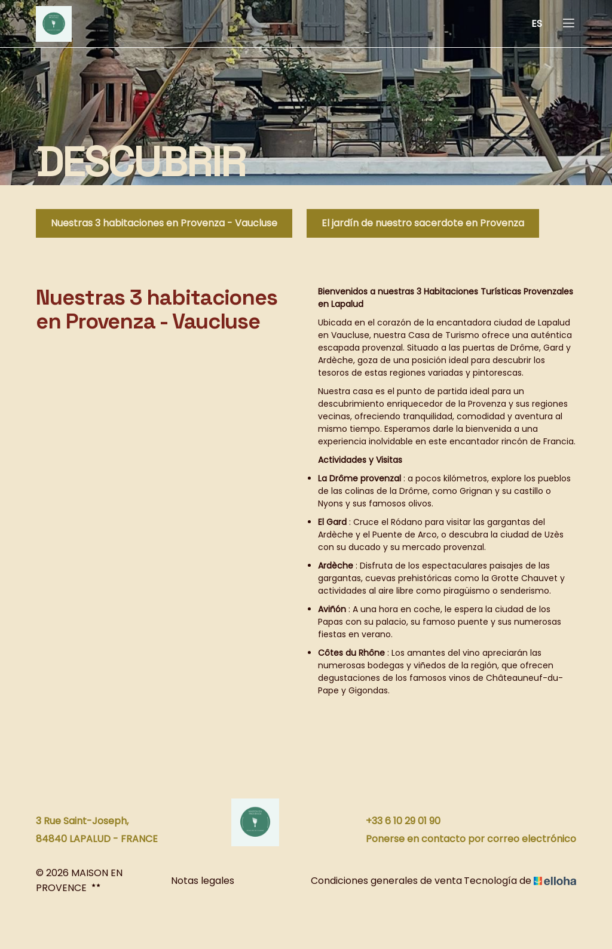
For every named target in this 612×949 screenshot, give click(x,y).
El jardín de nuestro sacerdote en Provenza (423, 223)
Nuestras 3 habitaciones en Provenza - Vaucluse (164, 223)
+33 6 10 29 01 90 (396, 821)
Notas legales (202, 880)
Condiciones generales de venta (377, 880)
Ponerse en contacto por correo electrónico (464, 839)
